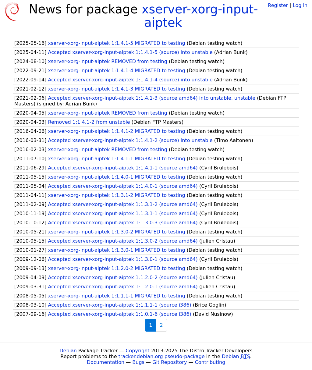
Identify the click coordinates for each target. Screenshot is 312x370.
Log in (300, 5)
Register (278, 5)
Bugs (138, 362)
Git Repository (169, 362)
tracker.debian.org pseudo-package (162, 356)
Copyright (137, 351)
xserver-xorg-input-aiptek (200, 16)
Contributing (210, 362)
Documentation (105, 362)
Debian (68, 351)
